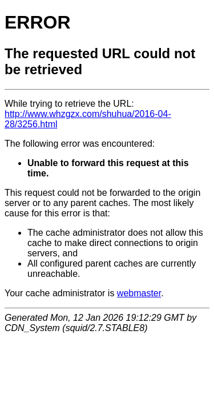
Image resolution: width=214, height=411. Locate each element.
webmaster (139, 293)
